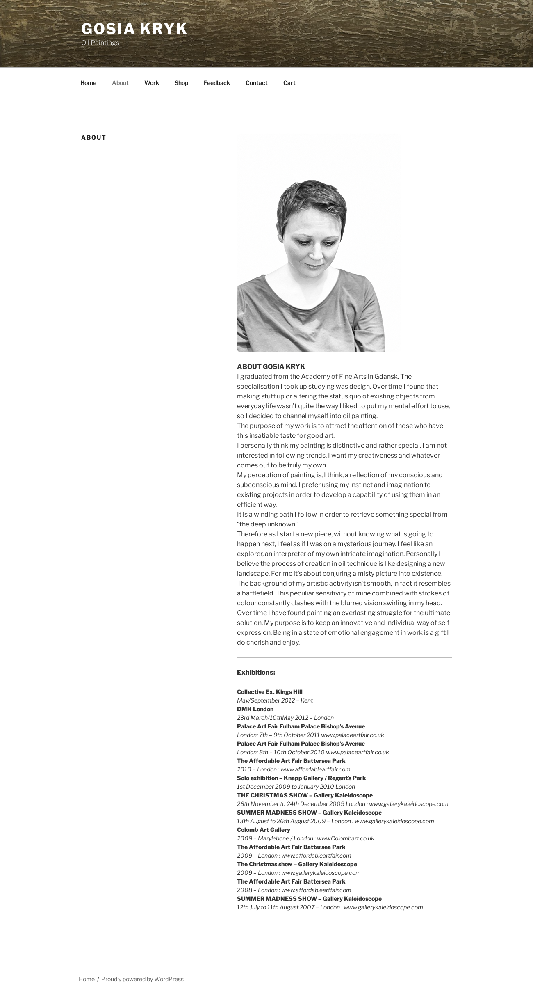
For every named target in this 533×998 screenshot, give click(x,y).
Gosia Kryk (134, 29)
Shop (181, 82)
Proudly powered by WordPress (142, 978)
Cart (289, 82)
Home (88, 82)
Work (151, 82)
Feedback (217, 82)
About (120, 82)
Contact (257, 82)
